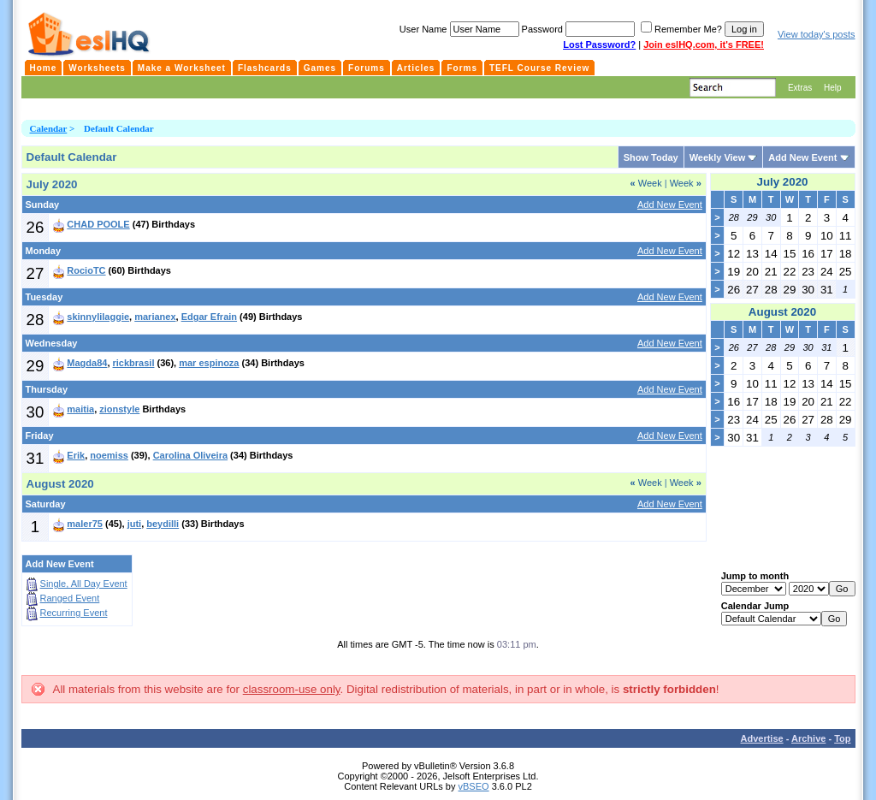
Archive (808, 738)
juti (134, 524)
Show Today (651, 157)
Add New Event (802, 157)
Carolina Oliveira (190, 455)
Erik (76, 455)
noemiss (109, 455)
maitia (80, 409)
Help (833, 87)
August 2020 (782, 311)
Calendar (49, 128)
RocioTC (86, 270)
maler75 (85, 524)
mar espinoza (209, 363)
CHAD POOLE (98, 224)
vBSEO (474, 786)
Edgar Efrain (209, 316)
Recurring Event (74, 612)
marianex (154, 316)
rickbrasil (134, 363)
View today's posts (816, 34)
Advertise (762, 738)
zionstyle (119, 409)
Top (842, 738)
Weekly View (718, 157)
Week (646, 183)
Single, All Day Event (83, 583)
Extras (800, 87)
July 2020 (782, 181)
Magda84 (87, 363)
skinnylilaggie (98, 316)
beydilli (162, 524)
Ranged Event (70, 598)
